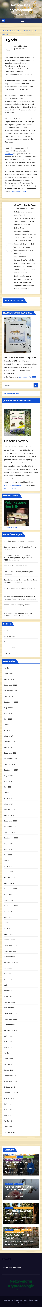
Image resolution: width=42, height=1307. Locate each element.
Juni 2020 (8, 1042)
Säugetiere (9, 1159)
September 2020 (11, 1030)
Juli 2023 (8, 849)
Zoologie (17, 1159)
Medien (20, 1156)
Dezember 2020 (10, 1013)
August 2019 (9, 1098)
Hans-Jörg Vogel (28, 1217)
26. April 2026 (13, 1169)
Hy (8, 34)
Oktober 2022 (9, 900)
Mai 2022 (8, 923)
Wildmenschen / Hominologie (23, 1208)
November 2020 (10, 1019)
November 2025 (10, 691)
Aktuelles (9, 1183)
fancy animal (9, 648)
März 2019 (8, 1127)
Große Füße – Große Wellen (17, 1236)
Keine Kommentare (15, 1172)
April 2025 (8, 730)
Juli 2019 (7, 1104)
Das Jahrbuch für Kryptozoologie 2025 (20, 572)
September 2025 (11, 702)
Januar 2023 (9, 883)
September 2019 (11, 1093)
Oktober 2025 (9, 696)
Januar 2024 (9, 815)
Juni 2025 (8, 719)
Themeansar (22, 1303)
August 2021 (9, 968)
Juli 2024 (8, 781)
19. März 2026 (13, 1241)
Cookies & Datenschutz (11, 1267)
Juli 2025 (8, 713)
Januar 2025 (9, 747)
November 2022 (10, 894)
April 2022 (8, 928)
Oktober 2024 (9, 764)
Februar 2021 (9, 1002)
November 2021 (10, 951)
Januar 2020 (9, 1070)
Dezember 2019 (10, 1076)
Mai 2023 (8, 861)
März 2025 (8, 736)
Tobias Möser (22, 46)
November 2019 (10, 1081)
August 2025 (9, 708)
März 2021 (8, 996)
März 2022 (8, 934)
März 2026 (8, 674)
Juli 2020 (8, 1036)
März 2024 (8, 804)
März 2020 (8, 1059)
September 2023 (11, 838)
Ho (5, 34)
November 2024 (10, 759)
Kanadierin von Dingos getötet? (17, 605)
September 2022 (11, 906)
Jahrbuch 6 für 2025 (27, 377)
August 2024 (9, 776)
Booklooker (16, 485)
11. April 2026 (12, 1217)
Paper (6, 642)
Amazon (7, 485)
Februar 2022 (9, 940)
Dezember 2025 (10, 685)
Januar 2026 (9, 679)
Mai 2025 (8, 725)
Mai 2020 (8, 1047)
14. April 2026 (13, 1193)
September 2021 (11, 962)
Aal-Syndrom (9, 636)
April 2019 (8, 1121)
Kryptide (17, 1229)
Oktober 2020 (9, 1025)
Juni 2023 (8, 855)
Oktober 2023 (9, 832)
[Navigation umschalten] (22, 20)
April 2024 (8, 798)
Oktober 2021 (9, 957)
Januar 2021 (9, 1008)
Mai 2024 (8, 793)
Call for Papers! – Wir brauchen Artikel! (18, 1188)
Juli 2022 (8, 917)
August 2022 (9, 911)
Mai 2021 (7, 985)
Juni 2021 (8, 979)
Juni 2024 (8, 787)
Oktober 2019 (9, 1087)
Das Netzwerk (18, 1183)
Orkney (7, 653)
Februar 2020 (9, 1064)
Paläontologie (28, 1156)
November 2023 (10, 827)
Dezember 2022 (10, 889)
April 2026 (8, 668)
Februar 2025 (9, 742)
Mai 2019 (7, 1115)
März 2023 (8, 872)
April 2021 (8, 991)
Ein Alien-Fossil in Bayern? (15, 541)
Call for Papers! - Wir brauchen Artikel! (20, 547)
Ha (3, 34)
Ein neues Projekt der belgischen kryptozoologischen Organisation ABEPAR (18, 557)
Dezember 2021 (10, 945)
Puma (6, 631)
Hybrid (11, 40)
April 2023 (8, 866)
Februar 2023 (9, 877)
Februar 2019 (9, 1132)
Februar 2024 (9, 810)
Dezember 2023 (10, 821)
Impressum (6, 1259)
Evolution (9, 154)
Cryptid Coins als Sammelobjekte (18, 588)
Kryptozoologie (11, 1156)
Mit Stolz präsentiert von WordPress (15, 1300)
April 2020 (8, 1053)
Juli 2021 (7, 974)
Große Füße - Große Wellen (15, 566)
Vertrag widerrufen (11, 393)
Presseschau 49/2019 (19, 192)
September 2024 (11, 770)
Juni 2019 (8, 1110)
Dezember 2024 (10, 753)
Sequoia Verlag (10, 488)
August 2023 (9, 844)
